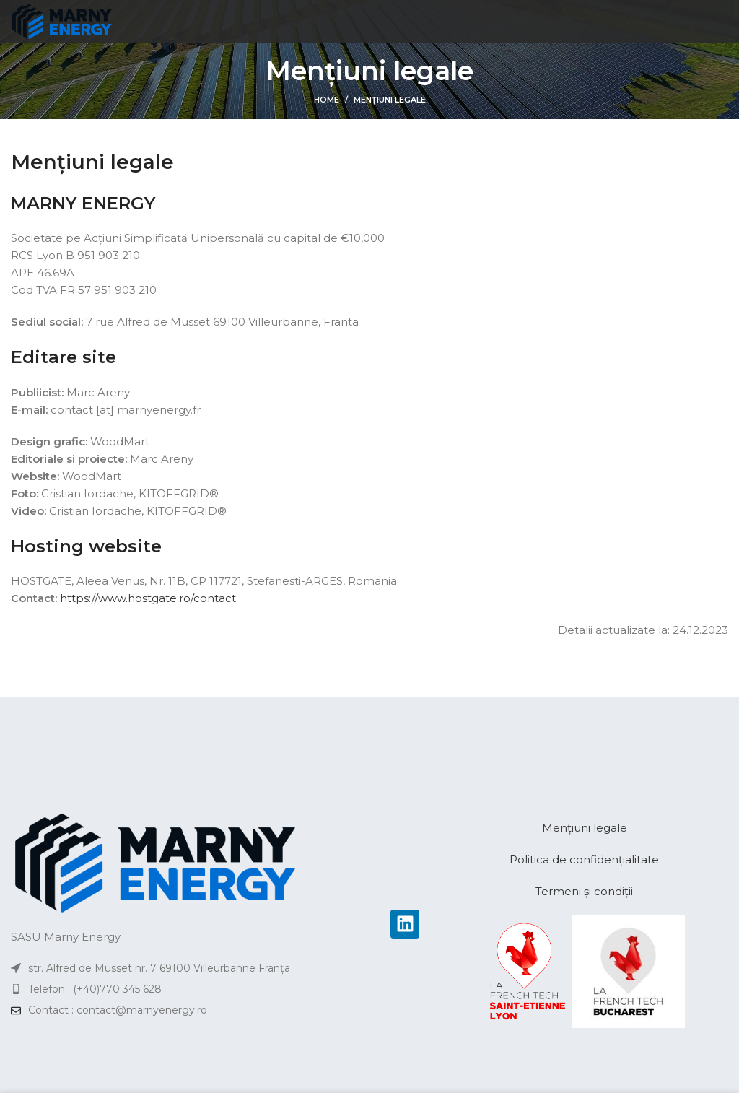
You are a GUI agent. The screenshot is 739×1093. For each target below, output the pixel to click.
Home (326, 100)
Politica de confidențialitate (584, 859)
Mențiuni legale (584, 828)
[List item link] (186, 989)
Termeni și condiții (584, 891)
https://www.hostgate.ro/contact (148, 598)
